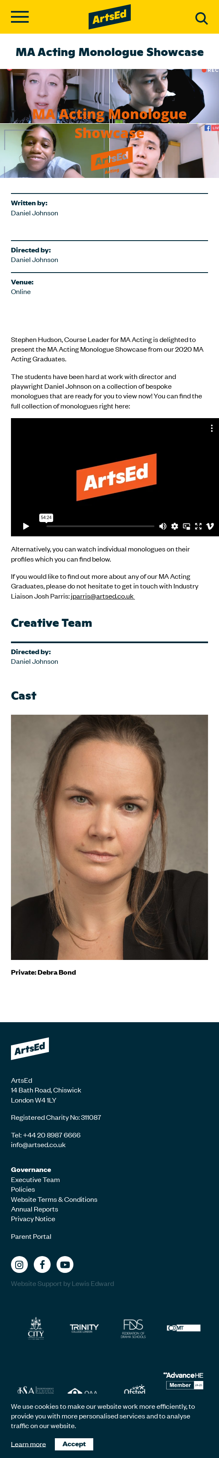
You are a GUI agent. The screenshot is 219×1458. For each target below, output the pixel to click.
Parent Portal (31, 1236)
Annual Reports (34, 1208)
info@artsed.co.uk (38, 1144)
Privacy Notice (33, 1218)
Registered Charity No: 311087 (56, 1116)
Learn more (28, 1443)
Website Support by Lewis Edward (62, 1283)
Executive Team (35, 1179)
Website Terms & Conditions (54, 1199)
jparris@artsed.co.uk (102, 595)
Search (201, 18)
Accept (74, 1443)
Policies (23, 1188)
